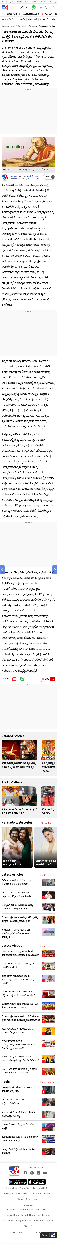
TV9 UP (50, 1221)
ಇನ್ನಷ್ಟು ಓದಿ (47, 823)
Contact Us (11, 1188)
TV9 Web (13, 176)
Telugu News (42, 1210)
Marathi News (27, 1210)
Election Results (30, 14)
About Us (24, 1188)
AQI (27, 8)
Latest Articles (12, 875)
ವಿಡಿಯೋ (11, 19)
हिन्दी (12, 1)
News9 (4, 1)
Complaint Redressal (27, 1199)
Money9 (28, 1226)
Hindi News (12, 1210)
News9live (39, 1221)
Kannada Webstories (17, 823)
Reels (6, 1082)
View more (48, 875)
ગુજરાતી (35, 1)
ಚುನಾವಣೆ (32, 19)
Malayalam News (23, 1221)
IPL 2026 (48, 14)
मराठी (27, 1)
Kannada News (8, 26)
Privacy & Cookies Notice (16, 1194)
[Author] (5, 177)
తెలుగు (19, 1)
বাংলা (43, 1)
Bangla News (12, 1215)
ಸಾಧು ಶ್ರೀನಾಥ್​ (33, 176)
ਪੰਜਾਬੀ (50, 1)
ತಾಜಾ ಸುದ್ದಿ (12, 14)
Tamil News (7, 1221)
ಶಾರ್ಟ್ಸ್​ (22, 19)
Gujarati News (28, 1215)
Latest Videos (12, 946)
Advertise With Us (40, 1188)
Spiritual (21, 26)
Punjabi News (43, 1215)
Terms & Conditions (41, 1194)
